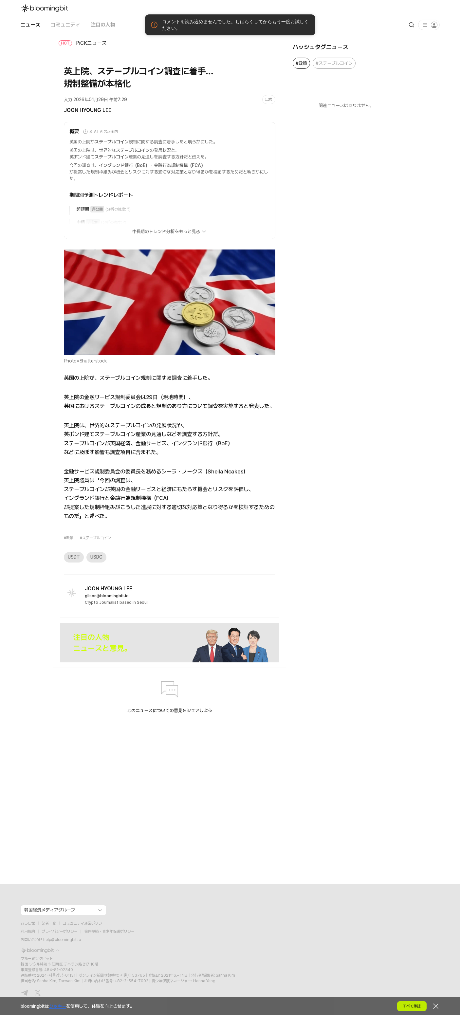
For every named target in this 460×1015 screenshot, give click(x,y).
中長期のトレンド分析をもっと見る (169, 231)
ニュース (30, 25)
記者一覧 (49, 923)
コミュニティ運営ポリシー (84, 923)
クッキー (57, 1006)
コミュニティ (65, 25)
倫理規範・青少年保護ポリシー (109, 931)
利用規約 (28, 931)
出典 (268, 99)
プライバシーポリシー (60, 931)
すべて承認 (412, 1006)
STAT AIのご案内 (100, 131)
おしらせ (28, 923)
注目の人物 (103, 25)
